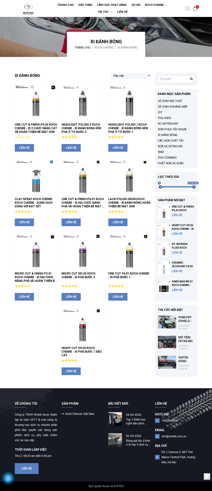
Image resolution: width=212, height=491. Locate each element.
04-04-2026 (133, 415)
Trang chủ (82, 47)
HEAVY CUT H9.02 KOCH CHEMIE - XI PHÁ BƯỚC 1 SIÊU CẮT (82, 351)
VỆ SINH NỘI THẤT (170, 101)
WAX (161, 152)
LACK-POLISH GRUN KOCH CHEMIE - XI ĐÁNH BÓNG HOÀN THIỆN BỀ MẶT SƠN (129, 202)
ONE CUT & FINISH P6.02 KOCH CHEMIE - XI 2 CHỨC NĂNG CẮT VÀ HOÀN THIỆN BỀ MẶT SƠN (36, 128)
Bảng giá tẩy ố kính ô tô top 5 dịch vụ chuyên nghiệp (138, 442)
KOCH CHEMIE (103, 47)
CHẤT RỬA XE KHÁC (171, 163)
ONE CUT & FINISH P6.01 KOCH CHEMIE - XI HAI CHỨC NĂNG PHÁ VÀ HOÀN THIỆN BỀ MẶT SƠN (83, 204)
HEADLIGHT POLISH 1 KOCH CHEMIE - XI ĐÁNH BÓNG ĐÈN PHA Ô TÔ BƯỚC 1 (128, 128)
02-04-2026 (133, 436)
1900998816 (169, 420)
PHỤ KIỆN (164, 118)
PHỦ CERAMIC (167, 157)
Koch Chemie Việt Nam (78, 414)
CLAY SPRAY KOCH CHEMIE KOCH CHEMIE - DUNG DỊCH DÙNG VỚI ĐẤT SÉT (33, 202)
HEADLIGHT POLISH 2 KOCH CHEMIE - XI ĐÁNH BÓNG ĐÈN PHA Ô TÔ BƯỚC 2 (81, 128)
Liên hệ (24, 147)
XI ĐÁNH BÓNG (127, 47)
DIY (160, 112)
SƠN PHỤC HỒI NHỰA (172, 129)
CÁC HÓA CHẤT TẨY (171, 140)
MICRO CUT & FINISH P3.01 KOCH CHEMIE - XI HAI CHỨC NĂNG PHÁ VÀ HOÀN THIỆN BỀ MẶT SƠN (35, 279)
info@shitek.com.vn (173, 436)
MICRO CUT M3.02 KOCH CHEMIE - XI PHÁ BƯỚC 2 (78, 275)
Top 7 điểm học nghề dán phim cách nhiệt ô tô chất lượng (138, 421)
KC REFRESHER (168, 123)
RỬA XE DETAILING (170, 146)
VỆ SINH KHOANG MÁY (173, 106)
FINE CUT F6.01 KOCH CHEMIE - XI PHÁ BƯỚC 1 (128, 275)
